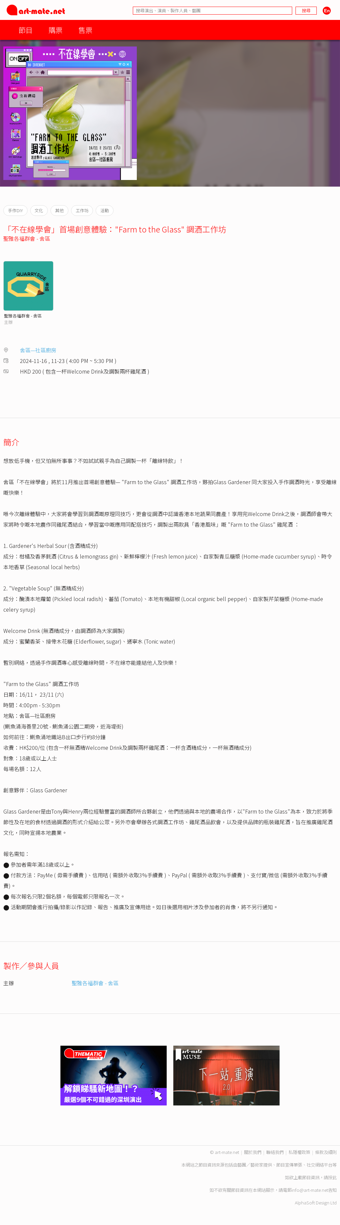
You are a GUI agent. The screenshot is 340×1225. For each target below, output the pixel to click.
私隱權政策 (299, 1152)
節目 (26, 30)
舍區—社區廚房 (38, 350)
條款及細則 (326, 1152)
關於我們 (252, 1152)
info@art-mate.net (310, 1190)
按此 (332, 1177)
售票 (85, 30)
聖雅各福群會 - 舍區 (26, 238)
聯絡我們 (275, 1152)
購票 (55, 30)
